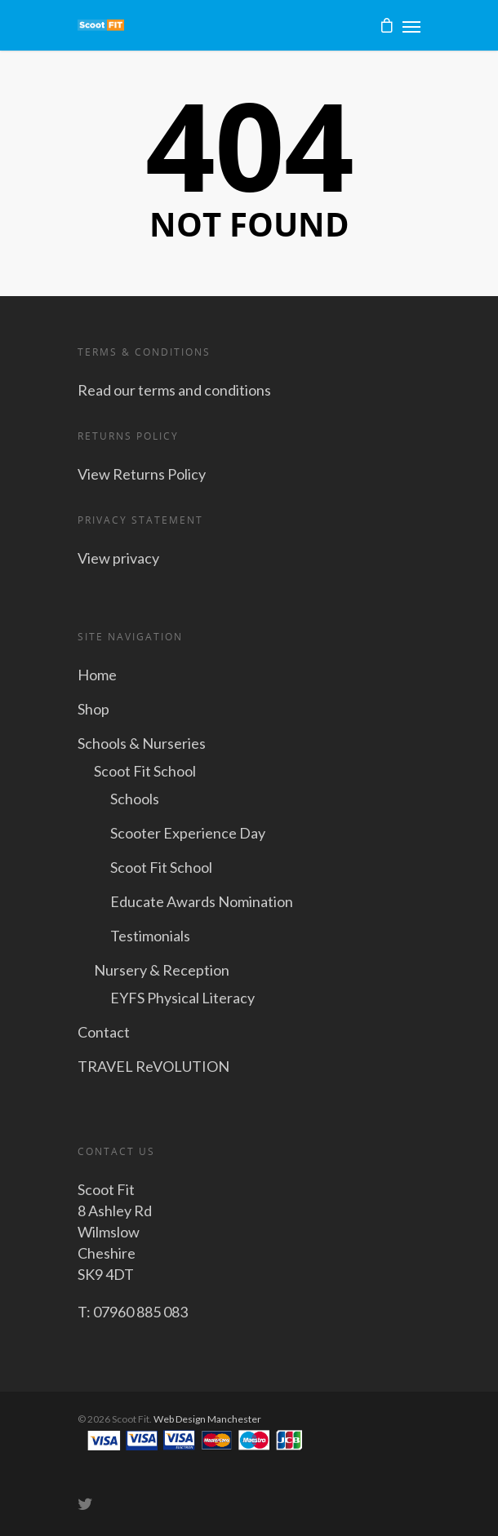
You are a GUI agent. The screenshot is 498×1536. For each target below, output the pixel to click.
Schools (134, 799)
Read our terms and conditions (174, 390)
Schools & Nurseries (142, 743)
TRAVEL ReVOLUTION (153, 1066)
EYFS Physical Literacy (182, 998)
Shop (93, 709)
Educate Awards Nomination (201, 901)
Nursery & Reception (161, 970)
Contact (104, 1032)
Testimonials (150, 936)
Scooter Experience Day (187, 833)
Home (97, 675)
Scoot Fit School (145, 771)
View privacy (118, 558)
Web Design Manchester (207, 1419)
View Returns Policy (142, 474)
